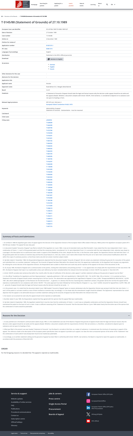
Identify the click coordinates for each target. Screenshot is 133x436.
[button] (66, 236)
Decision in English (55, 59)
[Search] (107, 4)
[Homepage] (2, 16)
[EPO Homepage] (23, 4)
